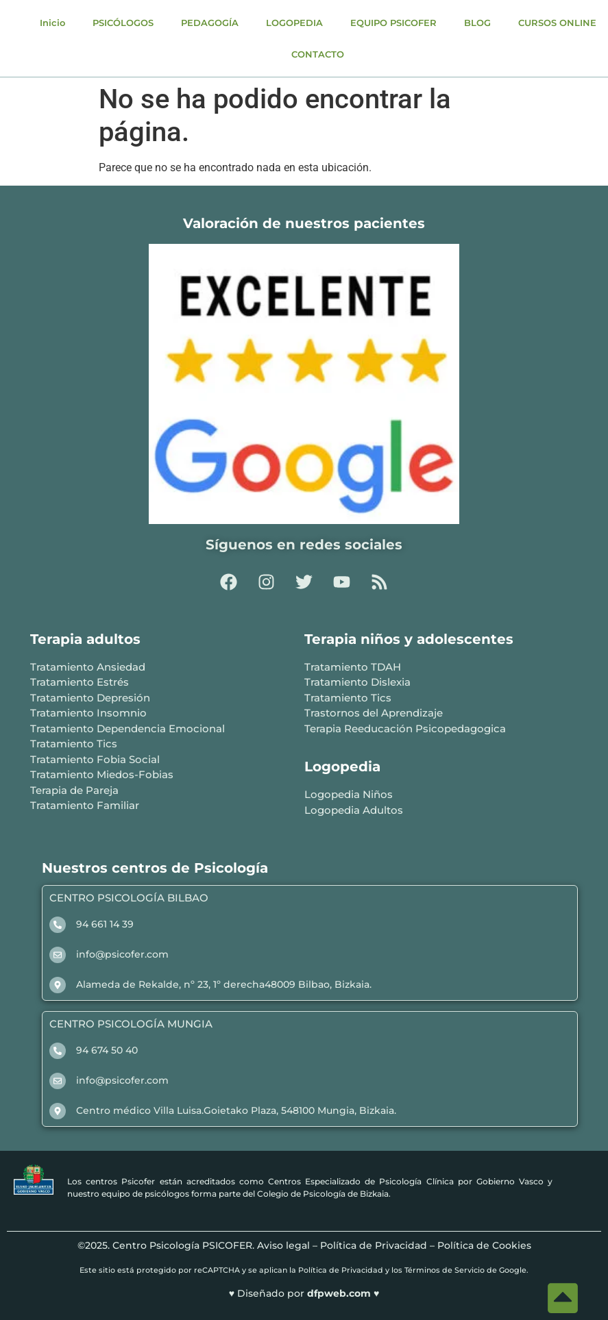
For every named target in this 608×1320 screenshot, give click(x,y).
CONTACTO (317, 54)
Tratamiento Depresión (90, 697)
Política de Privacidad (373, 1245)
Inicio (52, 22)
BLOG (477, 22)
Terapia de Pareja (74, 790)
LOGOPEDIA (294, 22)
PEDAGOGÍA (210, 22)
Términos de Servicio (444, 1270)
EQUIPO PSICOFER (393, 22)
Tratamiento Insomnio (88, 712)
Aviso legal (283, 1245)
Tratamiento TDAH (352, 666)
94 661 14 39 (105, 924)
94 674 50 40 (107, 1050)
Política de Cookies (484, 1245)
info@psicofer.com (122, 954)
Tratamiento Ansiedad (87, 666)
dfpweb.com (340, 1293)
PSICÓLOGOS (123, 22)
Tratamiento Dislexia (357, 681)
